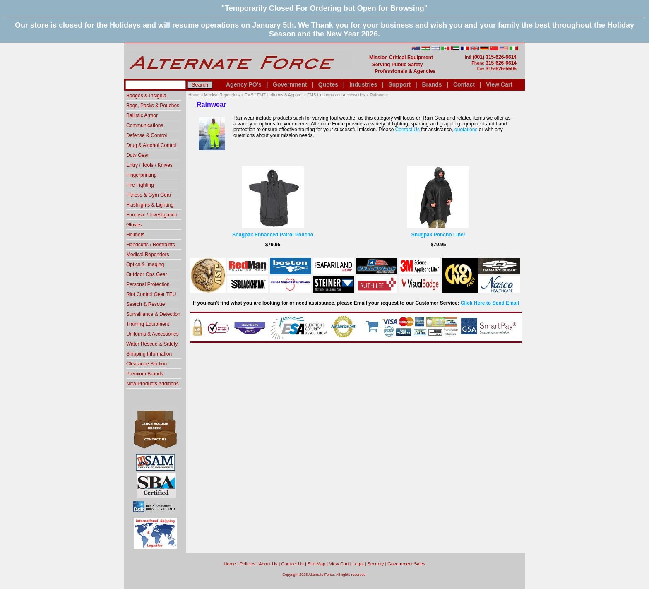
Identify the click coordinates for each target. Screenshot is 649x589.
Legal (358, 563)
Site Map (316, 563)
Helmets (135, 235)
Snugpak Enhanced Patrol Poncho (272, 235)
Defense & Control (146, 135)
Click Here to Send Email (490, 303)
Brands (432, 84)
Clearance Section (146, 364)
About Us (268, 563)
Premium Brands (144, 374)
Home (194, 95)
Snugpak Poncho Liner (438, 235)
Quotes (328, 84)
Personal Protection (148, 284)
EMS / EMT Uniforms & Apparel (274, 95)
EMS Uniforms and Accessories (336, 95)
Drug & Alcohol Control (151, 145)
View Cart (499, 84)
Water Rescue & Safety (152, 344)
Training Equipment (147, 324)
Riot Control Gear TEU (151, 294)
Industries (363, 84)
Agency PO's (244, 84)
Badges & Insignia (146, 96)
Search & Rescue (145, 304)
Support (399, 84)
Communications (144, 125)
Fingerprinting (141, 175)
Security (376, 563)
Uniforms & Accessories (152, 334)
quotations (465, 129)
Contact (464, 84)
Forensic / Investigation (151, 215)
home (230, 563)
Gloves (134, 225)
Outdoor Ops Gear (146, 274)
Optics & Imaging (145, 264)
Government (290, 84)
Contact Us (407, 129)
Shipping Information (149, 354)
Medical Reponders (222, 95)
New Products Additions (152, 384)
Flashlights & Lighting (149, 205)
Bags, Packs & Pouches (152, 105)
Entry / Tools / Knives (149, 165)
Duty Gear (137, 155)
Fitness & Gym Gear (148, 195)
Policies (247, 563)
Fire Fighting (140, 185)
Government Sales (406, 563)
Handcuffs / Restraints (150, 245)
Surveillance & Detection (153, 314)
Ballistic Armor (142, 115)
